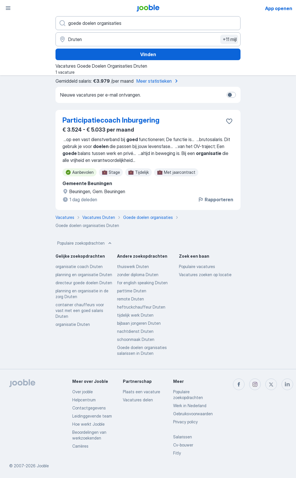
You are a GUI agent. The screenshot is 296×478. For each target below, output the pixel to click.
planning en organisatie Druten (84, 274)
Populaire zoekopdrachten (85, 243)
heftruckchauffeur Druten (141, 306)
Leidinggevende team (92, 416)
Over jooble (82, 391)
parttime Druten (131, 290)
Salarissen (182, 436)
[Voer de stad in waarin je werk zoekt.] (148, 39)
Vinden (148, 54)
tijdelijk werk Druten (135, 315)
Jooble (43, 465)
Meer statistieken (158, 80)
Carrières (80, 446)
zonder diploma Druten (137, 274)
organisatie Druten (73, 324)
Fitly (177, 453)
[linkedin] (287, 384)
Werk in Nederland (189, 405)
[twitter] (271, 384)
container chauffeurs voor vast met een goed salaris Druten (80, 310)
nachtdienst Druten (135, 331)
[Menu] (8, 8)
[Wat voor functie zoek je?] (148, 23)
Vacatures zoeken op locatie (205, 274)
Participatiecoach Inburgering (111, 120)
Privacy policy (185, 421)
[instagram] (255, 384)
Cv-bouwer (183, 444)
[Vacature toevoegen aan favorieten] (229, 121)
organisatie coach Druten (79, 266)
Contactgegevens (89, 407)
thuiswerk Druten (133, 266)
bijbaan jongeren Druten (139, 323)
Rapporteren (215, 199)
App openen (278, 8)
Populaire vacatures (197, 266)
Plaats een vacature (141, 391)
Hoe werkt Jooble (88, 424)
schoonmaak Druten (135, 339)
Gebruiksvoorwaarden (193, 413)
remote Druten (130, 298)
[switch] (231, 95)
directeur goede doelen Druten (84, 282)
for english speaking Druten (142, 282)
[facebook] (239, 384)
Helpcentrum (84, 399)
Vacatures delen (138, 399)
